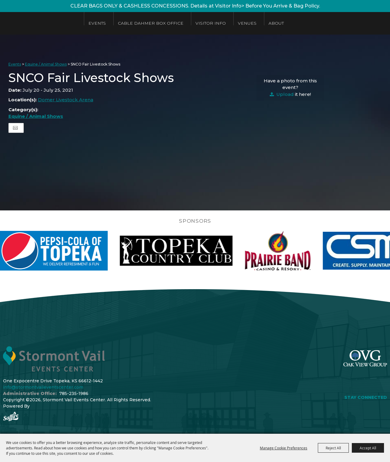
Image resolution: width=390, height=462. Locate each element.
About (284, 23)
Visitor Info (219, 23)
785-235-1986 (73, 393)
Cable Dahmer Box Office (159, 23)
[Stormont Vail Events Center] (43, 23)
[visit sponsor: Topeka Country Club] (190, 251)
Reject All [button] (333, 447)
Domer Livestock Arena (65, 99)
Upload (285, 94)
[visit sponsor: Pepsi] (66, 251)
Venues (255, 23)
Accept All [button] (368, 447)
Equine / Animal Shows (46, 64)
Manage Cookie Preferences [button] (283, 447)
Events (105, 23)
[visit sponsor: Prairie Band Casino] (292, 251)
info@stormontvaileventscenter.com (43, 387)
